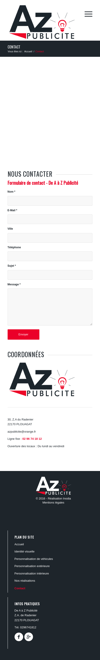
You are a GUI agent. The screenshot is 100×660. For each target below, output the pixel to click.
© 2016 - (42, 498)
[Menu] (86, 14)
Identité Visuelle (25, 551)
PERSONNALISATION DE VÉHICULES (34, 559)
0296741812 (28, 627)
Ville (10, 228)
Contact (14, 47)
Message (14, 284)
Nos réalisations (25, 580)
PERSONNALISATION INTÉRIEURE (32, 573)
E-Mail (12, 210)
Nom (11, 191)
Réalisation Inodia (59, 498)
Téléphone (14, 247)
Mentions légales (53, 502)
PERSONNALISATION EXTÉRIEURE (32, 566)
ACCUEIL (19, 544)
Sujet (12, 265)
